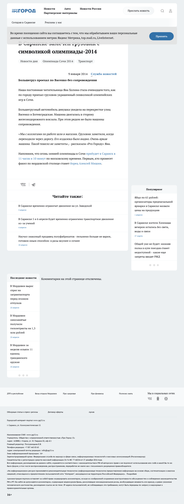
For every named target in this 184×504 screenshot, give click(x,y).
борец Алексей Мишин (85, 163)
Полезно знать (126, 393)
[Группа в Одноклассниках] (158, 398)
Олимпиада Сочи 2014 (58, 61)
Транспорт (85, 61)
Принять (161, 36)
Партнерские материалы (60, 13)
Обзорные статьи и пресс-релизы (22, 412)
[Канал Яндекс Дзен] (166, 398)
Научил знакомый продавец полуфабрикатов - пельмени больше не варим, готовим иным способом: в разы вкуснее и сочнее (67, 241)
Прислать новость (138, 10)
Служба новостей (104, 74)
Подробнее (132, 474)
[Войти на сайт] (170, 11)
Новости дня (29, 61)
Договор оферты (55, 412)
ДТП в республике (15, 393)
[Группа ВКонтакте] (150, 398)
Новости (49, 8)
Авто (67, 8)
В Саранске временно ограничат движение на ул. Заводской (67, 208)
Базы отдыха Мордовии (46, 393)
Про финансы (97, 393)
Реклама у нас (53, 22)
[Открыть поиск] (162, 11)
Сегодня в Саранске (23, 22)
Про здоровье (69, 393)
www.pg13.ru (39, 420)
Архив (91, 412)
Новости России (90, 8)
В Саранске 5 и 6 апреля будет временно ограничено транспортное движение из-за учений (67, 223)
